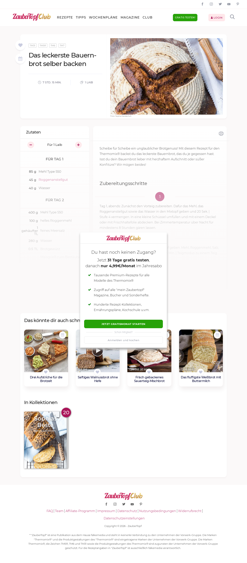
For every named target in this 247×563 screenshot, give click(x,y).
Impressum (106, 511)
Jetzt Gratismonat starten (123, 323)
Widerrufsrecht (189, 511)
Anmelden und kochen (124, 340)
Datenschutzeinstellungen (124, 518)
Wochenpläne (103, 17)
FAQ (50, 511)
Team (59, 511)
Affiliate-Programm (80, 511)
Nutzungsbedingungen (157, 511)
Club (147, 17)
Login (217, 17)
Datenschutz (127, 511)
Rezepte (65, 17)
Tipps (81, 17)
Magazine (130, 17)
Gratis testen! (185, 17)
